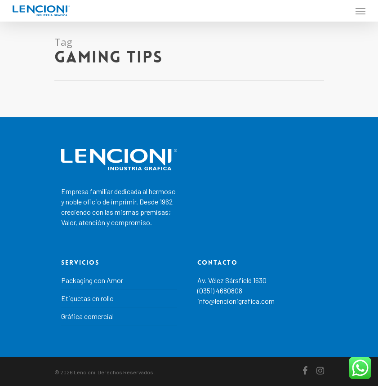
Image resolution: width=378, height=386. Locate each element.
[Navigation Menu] (360, 10)
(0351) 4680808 (219, 290)
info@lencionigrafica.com (236, 301)
